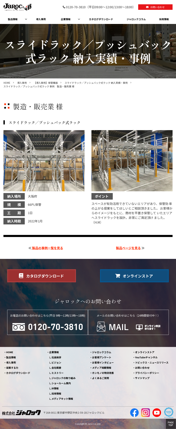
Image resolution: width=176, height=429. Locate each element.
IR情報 (55, 388)
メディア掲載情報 (101, 367)
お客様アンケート (101, 357)
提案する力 (12, 367)
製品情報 (13, 19)
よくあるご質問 (100, 378)
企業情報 (65, 19)
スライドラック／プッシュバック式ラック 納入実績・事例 (96, 82)
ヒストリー (58, 373)
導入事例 (41, 19)
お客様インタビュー (103, 362)
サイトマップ (142, 378)
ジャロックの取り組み (63, 378)
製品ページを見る (128, 248)
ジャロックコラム (136, 19)
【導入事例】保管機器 (46, 82)
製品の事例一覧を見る (47, 248)
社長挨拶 (56, 357)
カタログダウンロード (101, 19)
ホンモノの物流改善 (103, 373)
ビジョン (56, 362)
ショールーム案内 (61, 383)
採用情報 (164, 19)
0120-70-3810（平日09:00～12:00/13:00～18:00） (101, 7)
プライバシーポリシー (147, 373)
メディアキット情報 (62, 398)
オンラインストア (138, 276)
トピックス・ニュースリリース (151, 362)
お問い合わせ (157, 7)
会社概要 (56, 367)
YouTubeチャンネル (146, 357)
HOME (6, 82)
